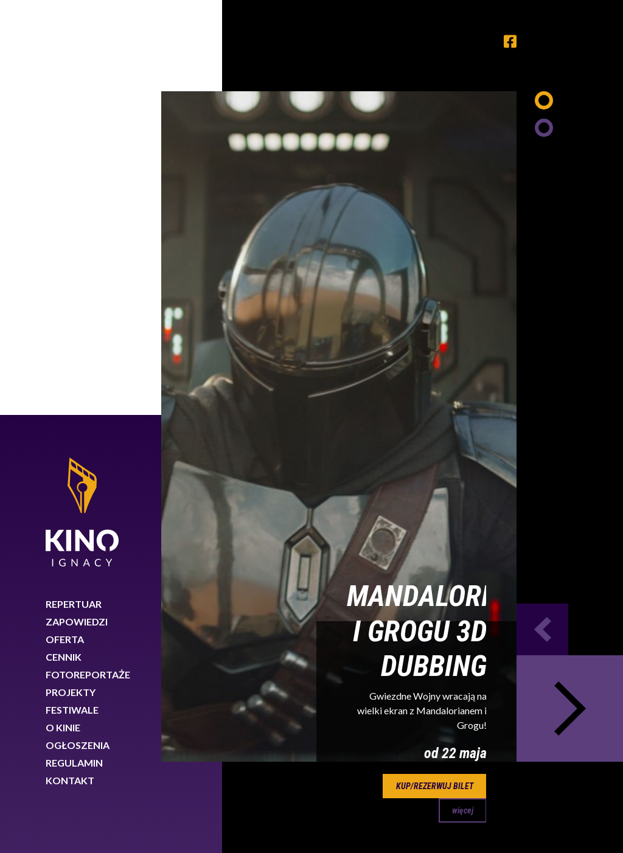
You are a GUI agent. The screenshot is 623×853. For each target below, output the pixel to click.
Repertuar (74, 189)
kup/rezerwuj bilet (434, 371)
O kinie (63, 312)
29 (384, 458)
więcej (462, 395)
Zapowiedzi (77, 206)
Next (570, 293)
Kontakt (70, 365)
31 (440, 458)
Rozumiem (567, 812)
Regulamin (74, 347)
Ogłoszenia (78, 330)
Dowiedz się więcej (421, 809)
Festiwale (72, 295)
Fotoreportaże (88, 259)
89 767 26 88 (539, 728)
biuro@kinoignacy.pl (538, 743)
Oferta (65, 224)
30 (412, 458)
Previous (542, 214)
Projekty (71, 277)
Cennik (64, 242)
